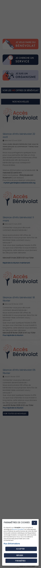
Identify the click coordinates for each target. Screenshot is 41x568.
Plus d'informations (12, 543)
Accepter (20, 549)
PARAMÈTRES (20, 561)
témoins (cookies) (18, 529)
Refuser (19, 555)
